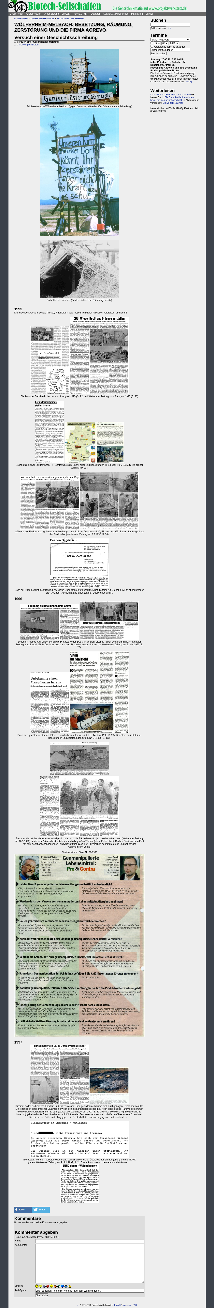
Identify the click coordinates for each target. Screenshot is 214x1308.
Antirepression (33, 13)
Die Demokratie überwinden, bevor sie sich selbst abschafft (172, 99)
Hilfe (169, 28)
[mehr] (188, 81)
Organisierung (51, 13)
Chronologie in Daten (27, 44)
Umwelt (65, 13)
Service (149, 13)
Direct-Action (16, 13)
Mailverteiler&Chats (173, 103)
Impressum (126, 1305)
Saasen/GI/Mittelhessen (115, 13)
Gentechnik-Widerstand (42, 18)
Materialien (137, 13)
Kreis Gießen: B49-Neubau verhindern (170, 94)
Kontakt (117, 1305)
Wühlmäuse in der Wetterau (70, 18)
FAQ (135, 1305)
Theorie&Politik (80, 13)
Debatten (96, 13)
